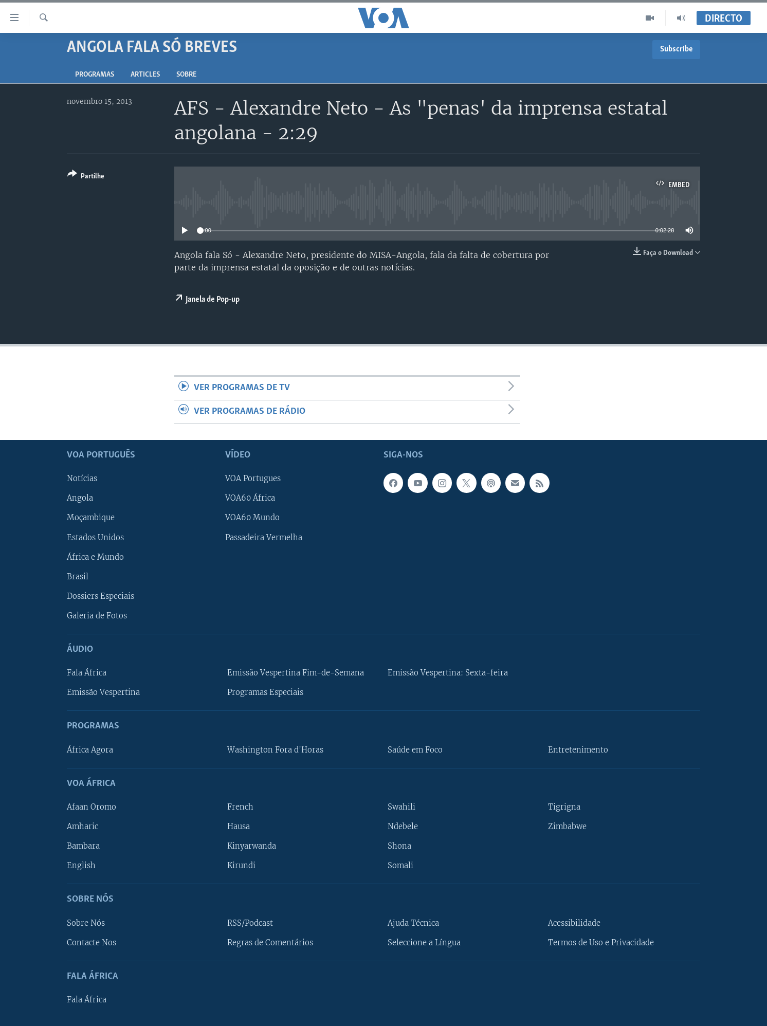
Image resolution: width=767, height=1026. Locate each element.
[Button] (85, 177)
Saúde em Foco (415, 750)
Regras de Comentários (270, 942)
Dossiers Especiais (100, 596)
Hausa (238, 826)
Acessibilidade (574, 923)
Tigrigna (564, 807)
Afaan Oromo (91, 807)
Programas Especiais (265, 692)
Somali (400, 865)
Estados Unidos (95, 537)
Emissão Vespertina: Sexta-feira (448, 672)
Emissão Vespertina (103, 692)
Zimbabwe (567, 826)
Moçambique (91, 518)
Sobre (186, 75)
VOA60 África (250, 498)
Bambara (83, 846)
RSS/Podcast (250, 923)
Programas (94, 75)
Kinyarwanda (251, 846)
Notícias (82, 478)
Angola (80, 498)
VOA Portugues (253, 478)
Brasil (77, 576)
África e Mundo (95, 557)
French (240, 807)
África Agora (90, 750)
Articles (145, 75)
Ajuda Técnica (413, 923)
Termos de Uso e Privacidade (601, 942)
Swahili (401, 807)
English (81, 865)
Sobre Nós (86, 923)
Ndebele (403, 826)
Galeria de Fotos (97, 615)
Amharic (82, 826)
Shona (399, 846)
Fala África (86, 672)
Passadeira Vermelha (263, 537)
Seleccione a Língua (424, 942)
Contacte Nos (91, 942)
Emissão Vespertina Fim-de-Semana (295, 672)
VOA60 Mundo (252, 518)
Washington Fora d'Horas (275, 750)
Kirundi (241, 865)
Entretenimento (578, 750)
